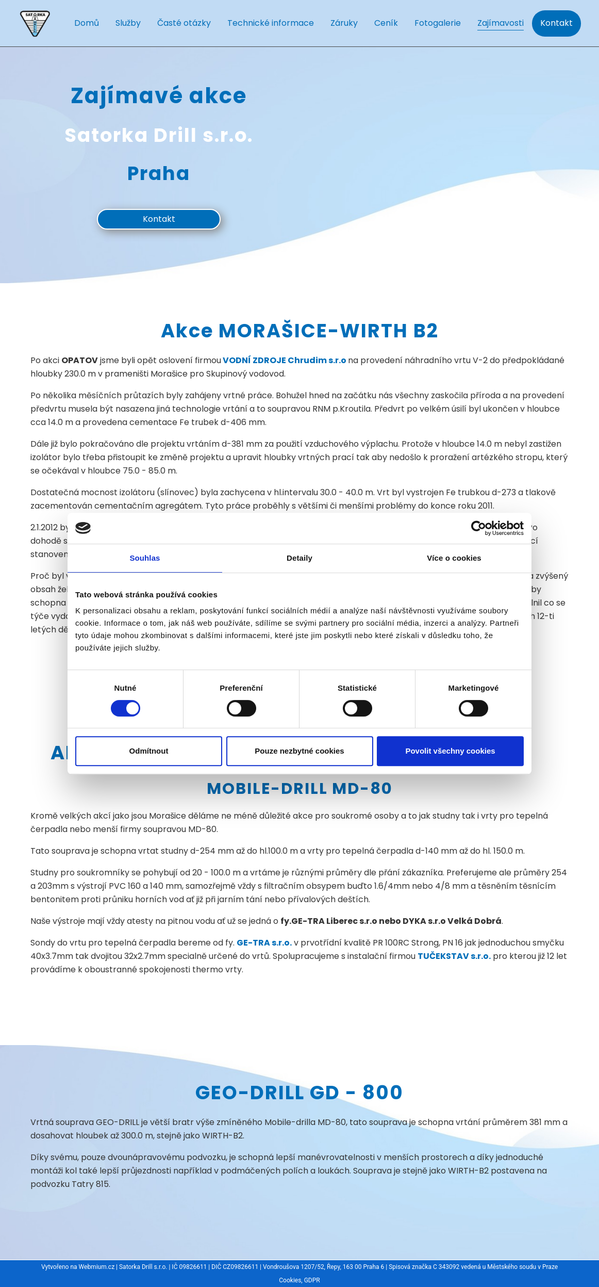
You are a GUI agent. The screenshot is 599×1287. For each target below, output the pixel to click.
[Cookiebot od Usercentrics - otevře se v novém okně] (479, 528)
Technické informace (270, 23)
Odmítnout (149, 750)
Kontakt (556, 23)
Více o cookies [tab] (454, 557)
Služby (128, 23)
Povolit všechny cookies (450, 750)
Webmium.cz (97, 1266)
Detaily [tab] (299, 557)
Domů (86, 23)
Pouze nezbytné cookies (299, 750)
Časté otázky (184, 23)
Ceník (386, 23)
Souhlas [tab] (144, 557)
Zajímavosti (500, 23)
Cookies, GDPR (299, 1280)
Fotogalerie (437, 23)
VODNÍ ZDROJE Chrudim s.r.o (283, 360)
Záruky (344, 23)
